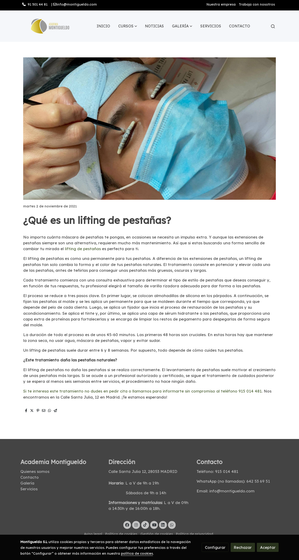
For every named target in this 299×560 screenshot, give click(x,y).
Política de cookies (121, 534)
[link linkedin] (163, 525)
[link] (50, 26)
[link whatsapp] (172, 525)
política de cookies (137, 553)
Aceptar (268, 547)
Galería (27, 483)
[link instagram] (136, 525)
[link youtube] (154, 525)
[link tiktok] (145, 525)
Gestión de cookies (156, 534)
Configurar (215, 547)
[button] (127, 26)
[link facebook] (127, 525)
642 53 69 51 (258, 481)
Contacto (29, 477)
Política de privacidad (194, 534)
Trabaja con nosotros (257, 4)
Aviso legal (93, 534)
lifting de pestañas (82, 248)
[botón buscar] (273, 26)
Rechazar (243, 547)
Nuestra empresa (221, 4)
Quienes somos (34, 471)
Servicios (29, 488)
